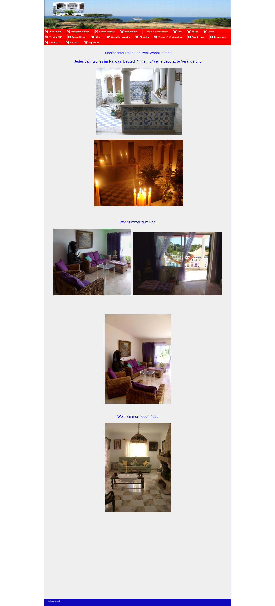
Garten (211, 31)
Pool (180, 31)
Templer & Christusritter (170, 37)
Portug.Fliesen (79, 37)
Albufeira (144, 37)
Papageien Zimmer (80, 31)
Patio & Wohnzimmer (157, 31)
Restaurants (220, 37)
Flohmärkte (55, 42)
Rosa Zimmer (130, 31)
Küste (98, 37)
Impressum (94, 42)
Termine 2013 (55, 37)
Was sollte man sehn (120, 37)
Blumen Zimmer (107, 31)
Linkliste (74, 42)
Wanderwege (198, 37)
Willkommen (55, 31)
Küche (195, 31)
